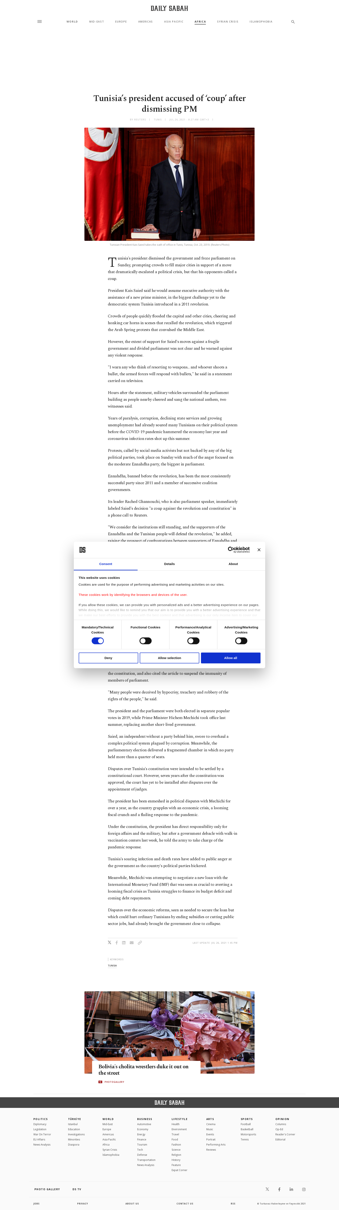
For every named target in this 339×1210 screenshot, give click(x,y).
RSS (233, 1203)
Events (210, 1134)
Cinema (210, 1124)
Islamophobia (261, 21)
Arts (210, 1119)
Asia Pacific (173, 21)
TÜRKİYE (74, 1119)
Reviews (211, 1149)
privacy (82, 1203)
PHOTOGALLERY (114, 1081)
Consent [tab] (105, 564)
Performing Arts (215, 1144)
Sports (247, 1119)
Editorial (280, 1139)
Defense (142, 1155)
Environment (179, 1129)
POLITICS (40, 1119)
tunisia (112, 965)
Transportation (146, 1160)
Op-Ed (279, 1129)
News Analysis (41, 1144)
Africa (200, 21)
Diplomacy (39, 1124)
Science (176, 1149)
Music (209, 1129)
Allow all (230, 658)
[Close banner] (259, 549)
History (176, 1160)
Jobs (36, 1203)
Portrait (210, 1139)
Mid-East (96, 21)
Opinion (282, 1119)
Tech (140, 1149)
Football (246, 1124)
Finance (141, 1139)
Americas (145, 21)
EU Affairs (39, 1139)
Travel (175, 1134)
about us (132, 1203)
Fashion (176, 1144)
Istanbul (73, 1124)
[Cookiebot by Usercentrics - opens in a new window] (231, 550)
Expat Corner (179, 1170)
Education (74, 1129)
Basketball (247, 1129)
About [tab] (233, 564)
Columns (280, 1124)
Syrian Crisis (227, 21)
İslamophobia (111, 1155)
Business (144, 1119)
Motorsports (248, 1134)
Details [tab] (169, 564)
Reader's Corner (285, 1134)
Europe (121, 21)
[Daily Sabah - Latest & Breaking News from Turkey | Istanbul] (169, 8)
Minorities (74, 1139)
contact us (185, 1203)
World (72, 21)
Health (175, 1124)
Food (175, 1139)
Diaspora (73, 1144)
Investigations (76, 1134)
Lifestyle (180, 1119)
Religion (176, 1155)
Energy (141, 1134)
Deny (108, 658)
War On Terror (42, 1134)
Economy (142, 1129)
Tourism (142, 1144)
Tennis (245, 1139)
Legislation (39, 1129)
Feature (176, 1165)
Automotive (144, 1124)
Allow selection (169, 658)
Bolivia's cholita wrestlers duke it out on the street (144, 1070)
